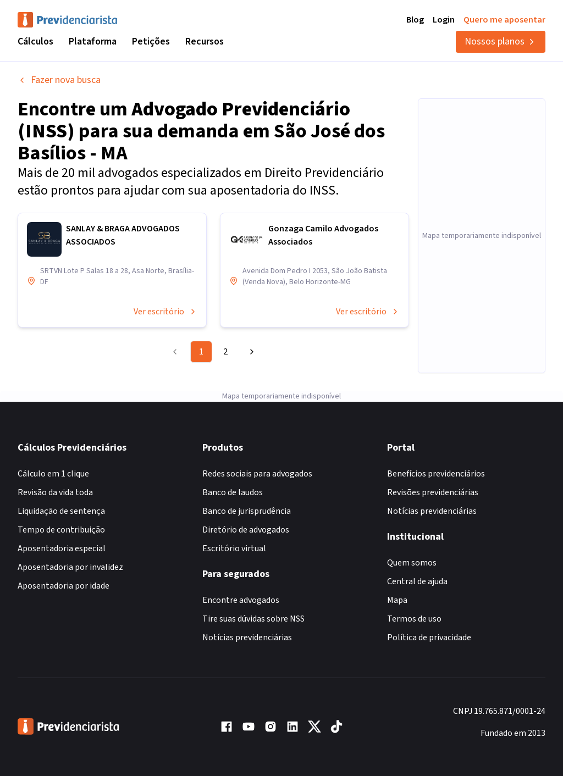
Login (444, 20)
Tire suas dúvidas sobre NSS (253, 619)
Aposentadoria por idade (63, 586)
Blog (415, 20)
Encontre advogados (240, 600)
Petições (151, 41)
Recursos (204, 41)
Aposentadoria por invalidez (70, 567)
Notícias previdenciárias (247, 637)
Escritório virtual (234, 548)
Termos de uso (414, 619)
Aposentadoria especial (62, 548)
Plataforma (93, 41)
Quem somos (412, 563)
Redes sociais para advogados (257, 474)
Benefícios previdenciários (436, 474)
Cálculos (35, 41)
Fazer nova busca (59, 80)
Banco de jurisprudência (246, 511)
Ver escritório (165, 312)
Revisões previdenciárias (432, 492)
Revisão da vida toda (55, 492)
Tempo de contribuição (61, 530)
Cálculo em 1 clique (53, 474)
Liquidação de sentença (61, 511)
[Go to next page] (250, 352)
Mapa (397, 600)
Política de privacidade (429, 637)
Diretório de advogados (245, 530)
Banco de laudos (232, 492)
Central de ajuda (417, 581)
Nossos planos (501, 41)
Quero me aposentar (504, 20)
